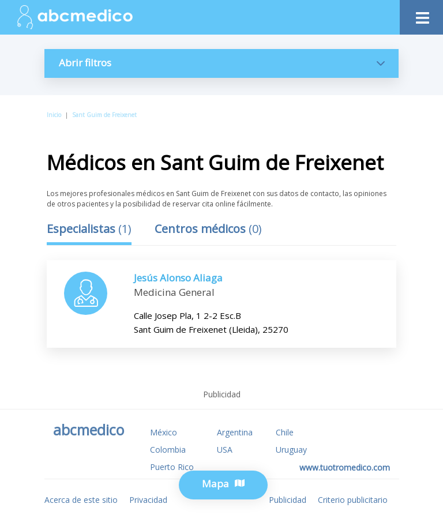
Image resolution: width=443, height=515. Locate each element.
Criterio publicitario (353, 499)
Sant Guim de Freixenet (104, 115)
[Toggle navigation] (421, 14)
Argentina (235, 432)
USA (224, 449)
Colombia (168, 449)
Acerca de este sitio (81, 499)
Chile (285, 432)
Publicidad (287, 499)
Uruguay (291, 449)
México (163, 432)
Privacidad (148, 499)
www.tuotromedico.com (344, 467)
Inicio (54, 115)
